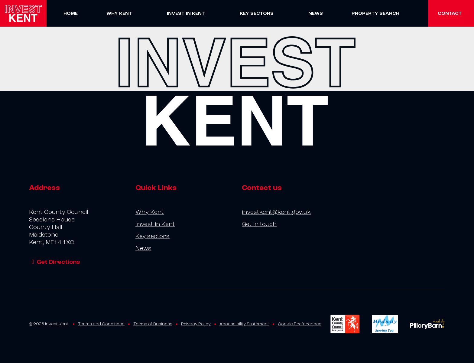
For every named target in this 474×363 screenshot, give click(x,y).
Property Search (375, 13)
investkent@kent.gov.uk (276, 212)
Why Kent (119, 13)
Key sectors (257, 13)
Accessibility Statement (244, 324)
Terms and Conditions (101, 324)
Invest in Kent (186, 13)
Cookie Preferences (299, 324)
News (315, 13)
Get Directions (54, 262)
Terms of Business (152, 324)
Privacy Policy (196, 324)
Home (70, 13)
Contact (450, 13)
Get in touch (259, 224)
